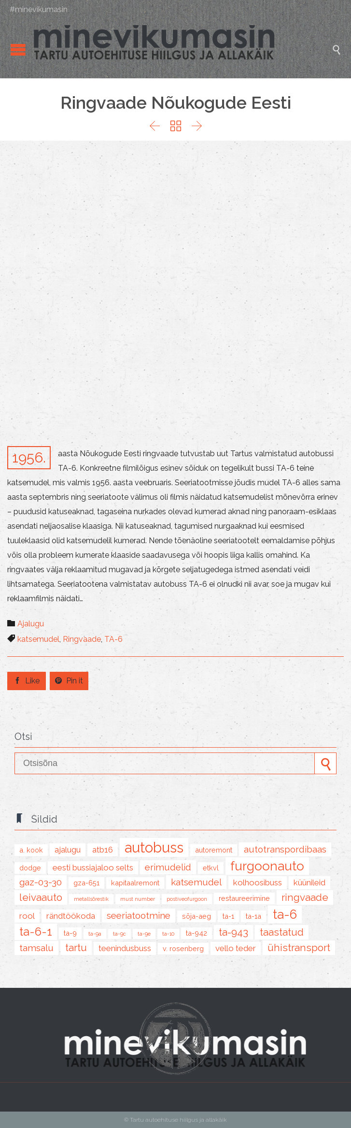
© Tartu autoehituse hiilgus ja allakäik (175, 1119)
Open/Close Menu (18, 49)
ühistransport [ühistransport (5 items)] (298, 948)
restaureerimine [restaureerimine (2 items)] (244, 898)
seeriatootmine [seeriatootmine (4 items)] (138, 915)
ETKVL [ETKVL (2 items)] (211, 868)
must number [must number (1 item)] (137, 899)
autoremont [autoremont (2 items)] (213, 850)
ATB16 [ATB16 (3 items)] (102, 849)
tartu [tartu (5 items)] (76, 948)
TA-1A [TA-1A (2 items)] (253, 916)
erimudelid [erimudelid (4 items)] (168, 867)
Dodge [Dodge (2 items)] (30, 868)
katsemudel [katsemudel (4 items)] (196, 882)
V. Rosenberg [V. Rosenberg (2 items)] (183, 948)
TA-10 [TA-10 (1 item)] (168, 934)
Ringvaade (82, 639)
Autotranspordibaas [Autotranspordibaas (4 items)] (285, 849)
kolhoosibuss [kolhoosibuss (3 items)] (257, 882)
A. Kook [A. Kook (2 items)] (31, 850)
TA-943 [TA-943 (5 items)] (233, 932)
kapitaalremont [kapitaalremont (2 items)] (135, 883)
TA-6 (113, 639)
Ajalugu (30, 623)
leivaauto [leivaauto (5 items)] (40, 897)
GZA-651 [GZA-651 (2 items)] (86, 883)
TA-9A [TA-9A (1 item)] (94, 934)
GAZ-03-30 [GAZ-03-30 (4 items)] (40, 882)
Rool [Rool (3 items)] (27, 916)
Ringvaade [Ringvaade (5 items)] (304, 897)
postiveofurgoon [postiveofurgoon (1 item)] (187, 899)
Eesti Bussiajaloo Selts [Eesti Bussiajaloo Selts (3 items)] (93, 867)
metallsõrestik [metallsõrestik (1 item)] (91, 899)
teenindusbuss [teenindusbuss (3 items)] (124, 948)
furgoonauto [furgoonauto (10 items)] (267, 866)
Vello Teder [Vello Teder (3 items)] (235, 948)
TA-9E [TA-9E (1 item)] (144, 934)
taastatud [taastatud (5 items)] (282, 932)
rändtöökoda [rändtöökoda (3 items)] (70, 916)
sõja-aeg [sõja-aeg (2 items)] (196, 916)
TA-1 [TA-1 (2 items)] (228, 916)
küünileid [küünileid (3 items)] (309, 882)
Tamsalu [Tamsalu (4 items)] (36, 947)
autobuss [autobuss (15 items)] (154, 847)
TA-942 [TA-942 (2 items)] (196, 933)
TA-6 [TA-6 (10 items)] (285, 914)
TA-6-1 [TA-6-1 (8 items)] (35, 932)
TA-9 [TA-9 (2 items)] (70, 933)
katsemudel (38, 639)
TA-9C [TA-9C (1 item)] (119, 934)
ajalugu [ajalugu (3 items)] (68, 849)
